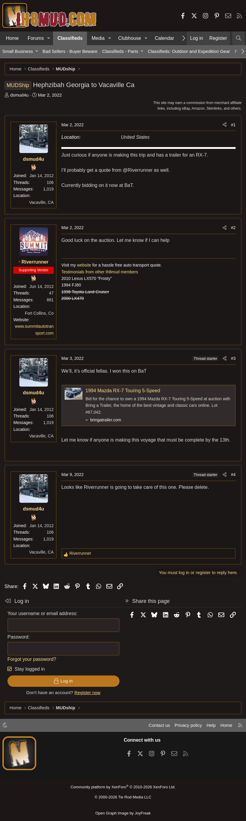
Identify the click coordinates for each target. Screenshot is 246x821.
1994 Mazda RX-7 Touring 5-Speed (122, 390)
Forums (36, 38)
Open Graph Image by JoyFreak (123, 813)
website (84, 265)
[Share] (224, 125)
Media (98, 38)
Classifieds (69, 38)
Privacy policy (188, 725)
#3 (233, 358)
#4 (233, 474)
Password (17, 636)
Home (12, 38)
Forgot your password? (31, 659)
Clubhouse (129, 38)
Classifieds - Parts (120, 51)
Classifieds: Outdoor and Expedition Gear (189, 51)
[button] (48, 38)
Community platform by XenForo (123, 787)
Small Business (17, 51)
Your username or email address (41, 613)
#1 (233, 124)
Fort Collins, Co (39, 313)
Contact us (159, 725)
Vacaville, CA (41, 202)
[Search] (238, 38)
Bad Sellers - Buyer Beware (70, 51)
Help (211, 725)
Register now (87, 692)
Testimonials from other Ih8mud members (99, 272)
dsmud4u (19, 94)
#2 (233, 227)
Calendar (164, 38)
